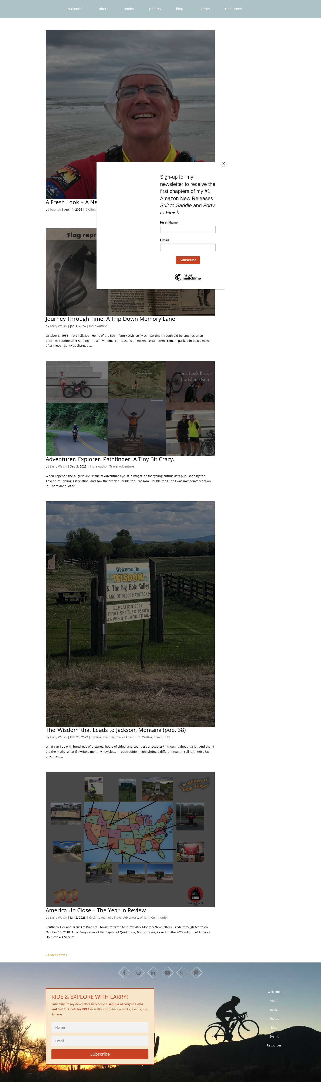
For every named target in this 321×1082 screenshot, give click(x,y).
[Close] (223, 163)
